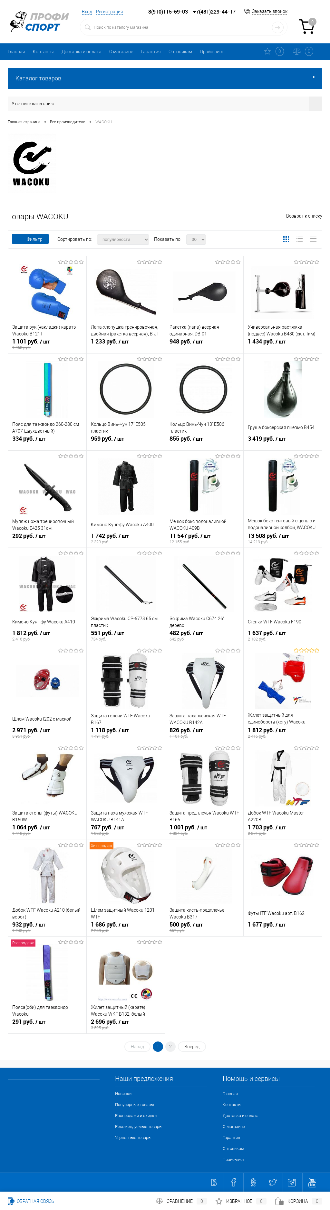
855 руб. (204, 442)
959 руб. (126, 442)
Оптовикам (180, 51)
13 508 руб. (283, 539)
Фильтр (30, 239)
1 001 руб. (204, 830)
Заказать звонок (269, 11)
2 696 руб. (126, 1025)
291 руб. (47, 1025)
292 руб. (47, 539)
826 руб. (204, 733)
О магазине (121, 51)
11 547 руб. (204, 539)
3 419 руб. (283, 442)
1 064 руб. (47, 830)
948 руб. (204, 344)
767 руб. (126, 830)
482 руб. (204, 636)
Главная (16, 51)
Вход (87, 11)
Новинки (123, 1093)
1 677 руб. (283, 927)
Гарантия (151, 51)
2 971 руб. (47, 733)
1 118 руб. (126, 733)
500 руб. (204, 927)
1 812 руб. (47, 636)
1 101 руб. (47, 344)
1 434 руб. (283, 344)
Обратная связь (31, 1201)
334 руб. (47, 442)
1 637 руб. (283, 636)
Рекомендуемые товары (138, 1126)
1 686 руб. (126, 927)
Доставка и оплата (82, 51)
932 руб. (47, 927)
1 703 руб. (283, 830)
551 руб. (126, 636)
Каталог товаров (165, 78)
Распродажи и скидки (136, 1115)
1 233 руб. (126, 344)
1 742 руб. (126, 539)
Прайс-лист (212, 51)
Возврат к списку (304, 216)
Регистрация (109, 11)
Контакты (43, 51)
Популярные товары (134, 1104)
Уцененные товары (133, 1137)
